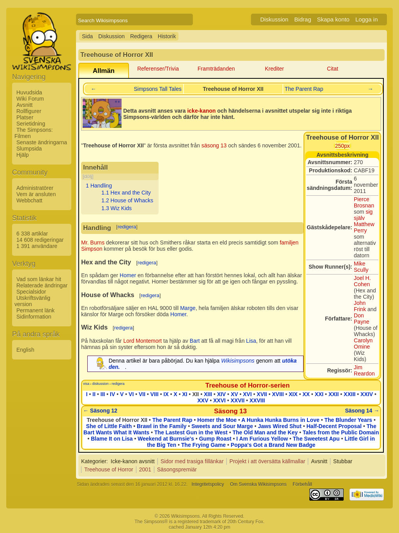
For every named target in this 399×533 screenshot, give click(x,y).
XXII (333, 394)
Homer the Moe (217, 420)
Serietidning (30, 123)
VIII (154, 394)
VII (142, 394)
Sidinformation (33, 316)
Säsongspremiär (177, 469)
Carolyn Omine (363, 343)
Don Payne (361, 318)
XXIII (349, 394)
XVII (262, 394)
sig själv (363, 215)
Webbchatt (29, 200)
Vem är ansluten (36, 194)
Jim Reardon (364, 370)
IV (112, 394)
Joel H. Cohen (362, 281)
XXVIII (257, 400)
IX (166, 394)
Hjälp (22, 155)
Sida (87, 36)
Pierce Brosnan (364, 202)
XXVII (238, 400)
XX (306, 394)
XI (184, 394)
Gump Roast (215, 439)
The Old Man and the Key (265, 432)
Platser (25, 117)
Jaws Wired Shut (280, 426)
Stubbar (342, 461)
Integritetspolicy (207, 484)
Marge (188, 308)
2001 (145, 469)
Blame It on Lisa (111, 439)
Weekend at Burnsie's (166, 439)
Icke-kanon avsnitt (133, 461)
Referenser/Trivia (158, 69)
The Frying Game (203, 445)
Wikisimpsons (237, 361)
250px (342, 146)
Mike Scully (361, 266)
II (93, 394)
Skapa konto (333, 19)
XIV (221, 394)
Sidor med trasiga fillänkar (192, 461)
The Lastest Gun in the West (191, 432)
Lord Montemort (142, 341)
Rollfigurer (28, 111)
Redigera (141, 36)
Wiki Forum (30, 99)
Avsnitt (24, 105)
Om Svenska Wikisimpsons (258, 484)
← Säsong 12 (100, 410)
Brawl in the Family (162, 426)
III (103, 394)
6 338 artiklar (32, 233)
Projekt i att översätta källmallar (267, 461)
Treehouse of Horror (108, 469)
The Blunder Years (348, 420)
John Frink (360, 306)
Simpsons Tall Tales (157, 89)
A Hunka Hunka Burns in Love (281, 420)
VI (131, 394)
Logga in (366, 19)
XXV (203, 400)
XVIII (278, 394)
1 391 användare (36, 246)
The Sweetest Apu (316, 439)
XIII (208, 394)
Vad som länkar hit (38, 279)
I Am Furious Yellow (262, 439)
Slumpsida (29, 148)
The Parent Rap (304, 89)
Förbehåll (302, 484)
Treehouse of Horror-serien (247, 385)
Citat (332, 69)
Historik (167, 36)
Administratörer (34, 188)
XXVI (219, 400)
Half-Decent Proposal (334, 426)
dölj (88, 176)
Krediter (274, 69)
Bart (195, 341)
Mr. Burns (92, 242)
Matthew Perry (364, 227)
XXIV (366, 394)
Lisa (251, 341)
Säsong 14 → (362, 410)
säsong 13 (214, 145)
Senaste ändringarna (41, 142)
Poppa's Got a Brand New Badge (273, 445)
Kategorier (93, 461)
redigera (127, 227)
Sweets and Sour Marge (222, 426)
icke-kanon (201, 111)
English (25, 350)
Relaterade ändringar (42, 285)
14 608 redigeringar (40, 240)
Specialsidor (31, 292)
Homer (128, 275)
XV (234, 394)
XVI (247, 394)
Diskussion (274, 19)
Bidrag (302, 19)
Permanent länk (35, 310)
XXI (319, 394)
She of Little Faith (109, 426)
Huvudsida (29, 92)
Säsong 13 (230, 411)
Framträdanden (216, 69)
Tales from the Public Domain (341, 432)
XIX (293, 394)
